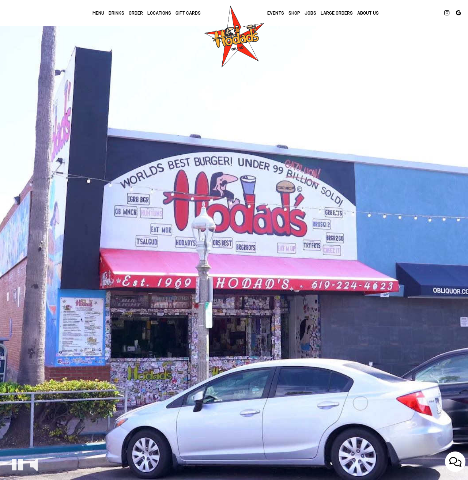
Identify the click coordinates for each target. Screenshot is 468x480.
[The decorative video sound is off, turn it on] (34, 464)
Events (275, 13)
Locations (159, 13)
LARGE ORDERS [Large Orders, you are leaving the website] (337, 13)
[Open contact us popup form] (455, 462)
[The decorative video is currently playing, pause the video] (17, 464)
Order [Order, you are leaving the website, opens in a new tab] (136, 13)
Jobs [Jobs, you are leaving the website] (310, 13)
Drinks (116, 13)
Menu (98, 13)
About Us (368, 13)
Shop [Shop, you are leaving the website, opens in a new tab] (294, 13)
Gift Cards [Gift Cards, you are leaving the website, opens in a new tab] (188, 13)
